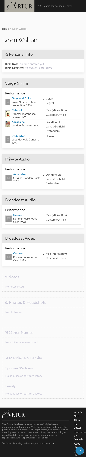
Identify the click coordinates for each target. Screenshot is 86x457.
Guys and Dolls (21, 83)
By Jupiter (18, 121)
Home (5, 13)
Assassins (18, 107)
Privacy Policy (72, 448)
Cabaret (17, 95)
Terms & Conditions (50, 448)
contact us (49, 428)
